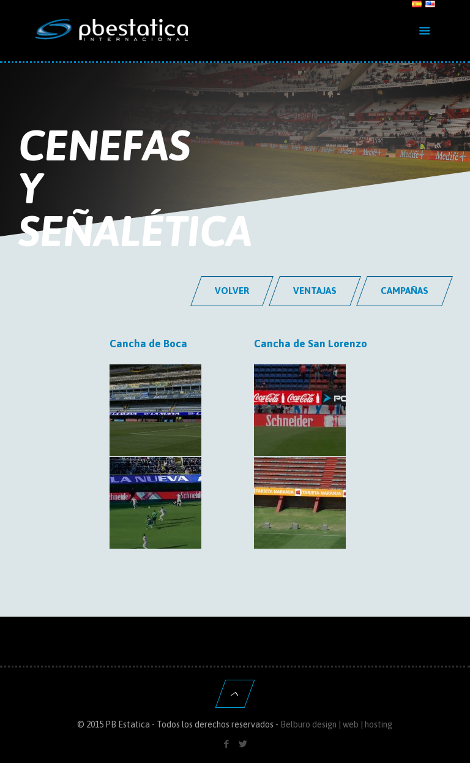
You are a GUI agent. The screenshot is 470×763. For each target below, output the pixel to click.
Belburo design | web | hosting (336, 724)
